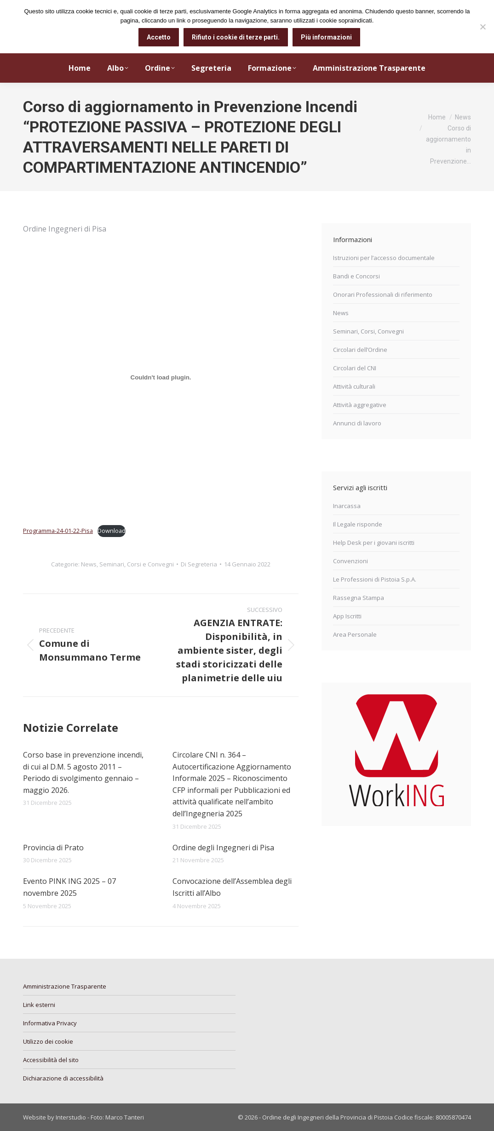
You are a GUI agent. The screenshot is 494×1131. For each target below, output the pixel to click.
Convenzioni (350, 561)
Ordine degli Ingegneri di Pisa (223, 848)
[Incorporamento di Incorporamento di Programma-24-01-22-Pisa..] (161, 377)
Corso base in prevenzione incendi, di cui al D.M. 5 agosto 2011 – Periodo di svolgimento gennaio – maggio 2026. (83, 772)
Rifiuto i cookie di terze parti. (236, 37)
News (89, 564)
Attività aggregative (359, 405)
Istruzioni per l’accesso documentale (384, 258)
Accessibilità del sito (51, 1060)
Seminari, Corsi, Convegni (368, 331)
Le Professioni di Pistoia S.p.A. (374, 579)
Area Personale (355, 634)
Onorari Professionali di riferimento (382, 294)
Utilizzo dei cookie (48, 1041)
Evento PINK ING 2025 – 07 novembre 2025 (69, 887)
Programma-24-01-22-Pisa (58, 530)
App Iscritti (347, 616)
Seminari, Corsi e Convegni (136, 564)
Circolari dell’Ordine (360, 349)
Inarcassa (347, 506)
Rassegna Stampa (358, 598)
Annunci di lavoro (357, 423)
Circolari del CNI (354, 368)
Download (112, 530)
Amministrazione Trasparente (64, 986)
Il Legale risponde (357, 524)
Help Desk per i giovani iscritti (373, 542)
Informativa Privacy (50, 1023)
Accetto (159, 37)
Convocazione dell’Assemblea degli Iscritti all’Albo (232, 887)
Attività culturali (354, 386)
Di (199, 564)
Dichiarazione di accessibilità (63, 1078)
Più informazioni (326, 37)
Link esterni (39, 1005)
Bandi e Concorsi (356, 276)
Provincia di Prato (53, 848)
